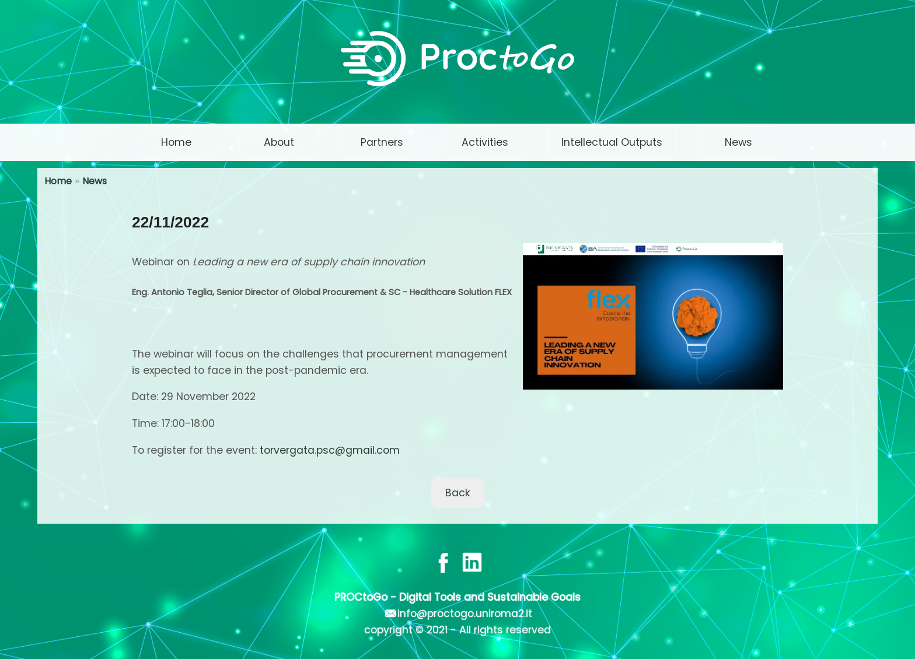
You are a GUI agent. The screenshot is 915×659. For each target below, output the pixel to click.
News (94, 181)
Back (457, 493)
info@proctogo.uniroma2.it (464, 614)
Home (58, 181)
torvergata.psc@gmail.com (330, 450)
